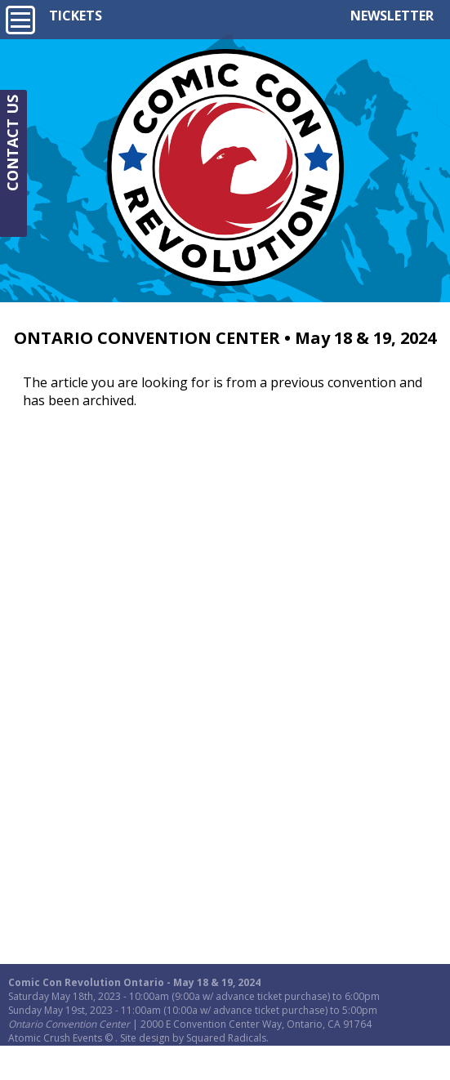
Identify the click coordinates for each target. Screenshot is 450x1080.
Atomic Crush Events (55, 1038)
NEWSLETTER (392, 16)
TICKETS (75, 16)
